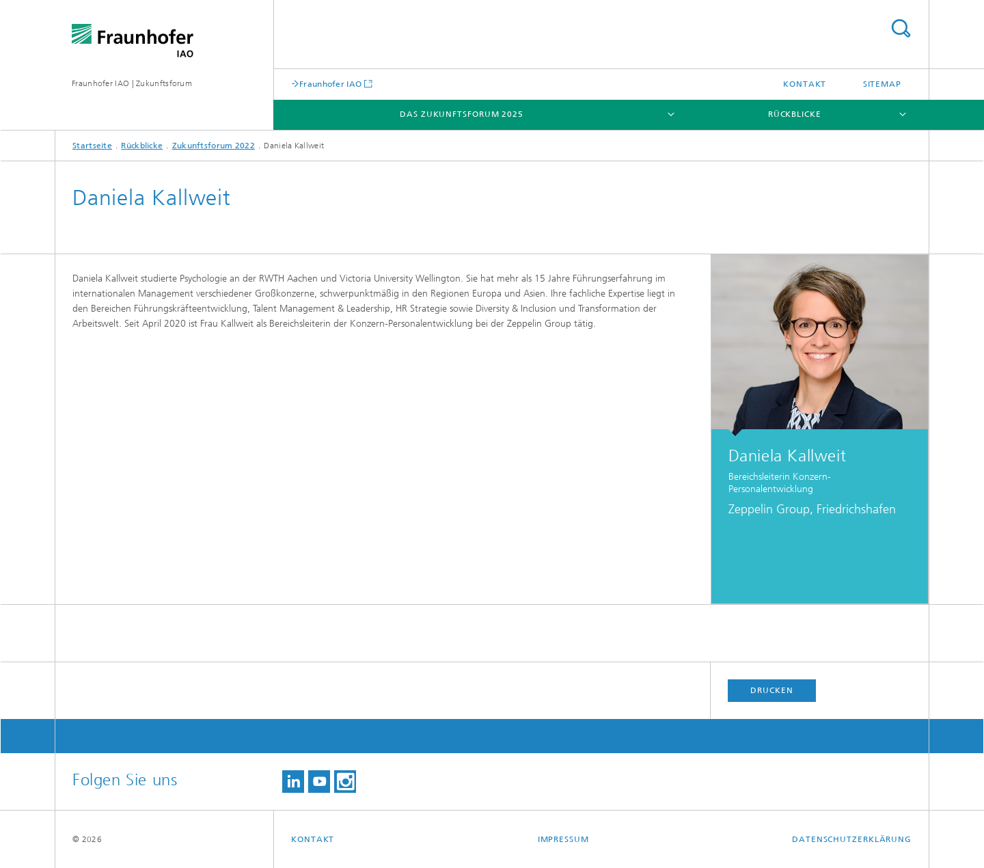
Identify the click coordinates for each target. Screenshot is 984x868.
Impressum (563, 839)
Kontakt (804, 84)
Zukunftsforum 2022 (213, 145)
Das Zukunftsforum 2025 (461, 114)
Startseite (92, 145)
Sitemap (882, 84)
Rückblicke (794, 114)
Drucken (771, 690)
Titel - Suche (901, 28)
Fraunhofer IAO (330, 83)
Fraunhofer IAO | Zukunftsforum (132, 83)
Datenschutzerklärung (852, 839)
